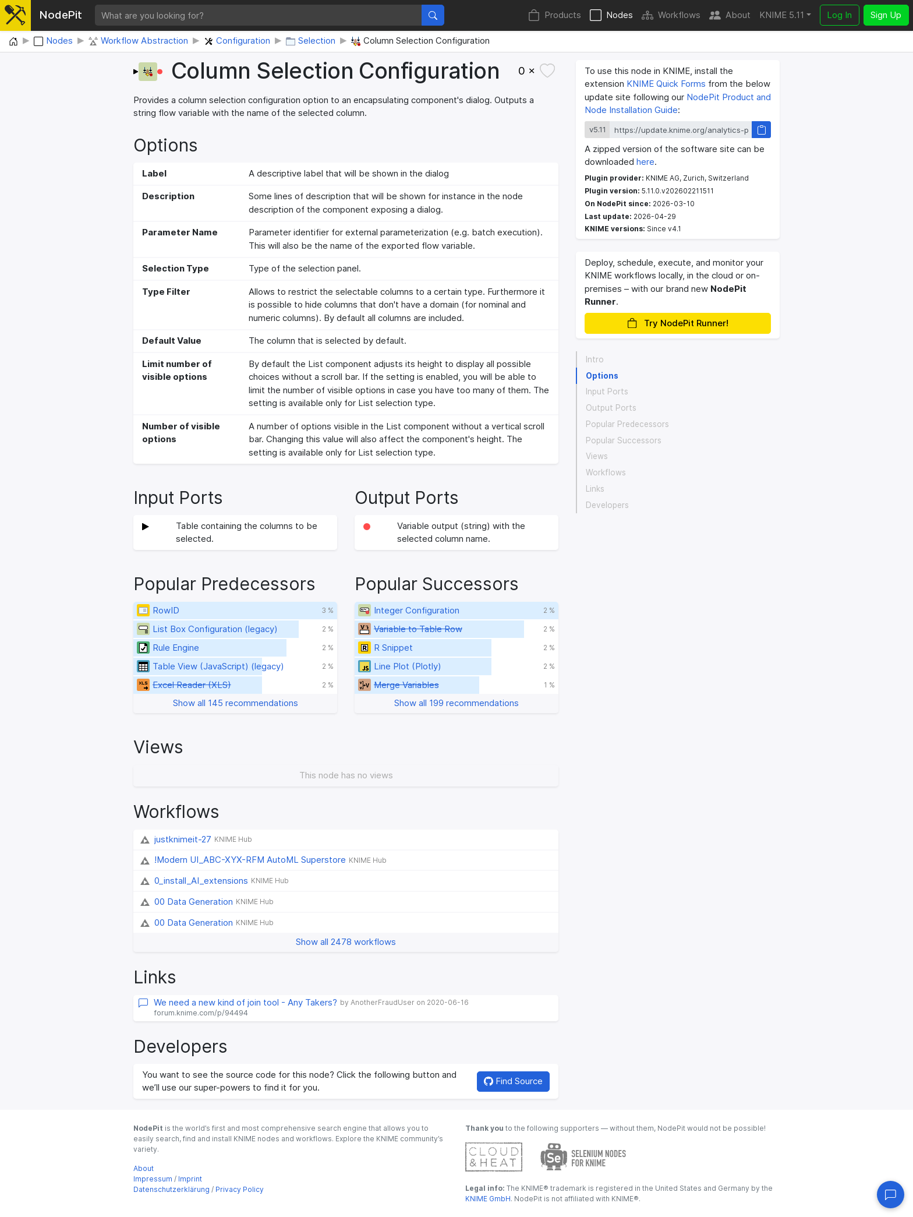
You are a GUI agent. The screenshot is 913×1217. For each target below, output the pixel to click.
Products (554, 15)
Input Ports (607, 391)
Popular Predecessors (627, 424)
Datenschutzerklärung (171, 1189)
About (730, 15)
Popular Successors (623, 440)
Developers (607, 505)
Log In (839, 14)
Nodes (611, 15)
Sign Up (885, 14)
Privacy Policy (239, 1189)
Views (597, 456)
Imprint (190, 1178)
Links (595, 488)
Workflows (671, 15)
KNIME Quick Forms (666, 83)
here (645, 161)
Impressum (152, 1178)
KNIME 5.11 (781, 14)
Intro (595, 359)
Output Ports (611, 407)
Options (602, 375)
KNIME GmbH (488, 1198)
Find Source (513, 1081)
